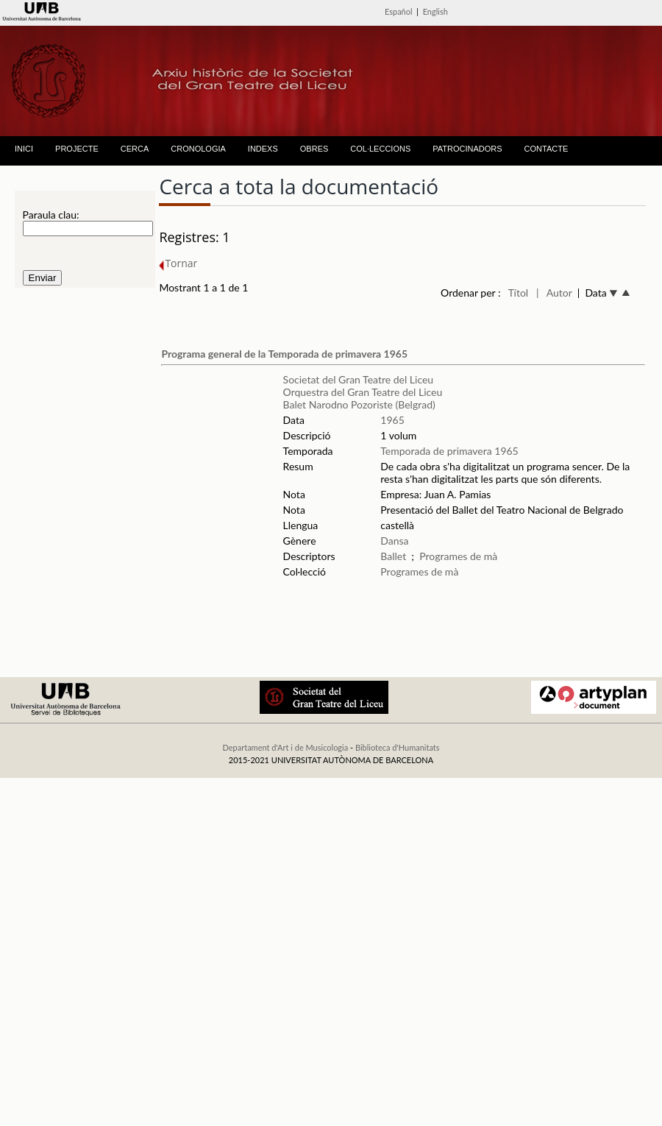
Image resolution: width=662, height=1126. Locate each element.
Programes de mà (458, 556)
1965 (392, 420)
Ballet (393, 556)
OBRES (314, 148)
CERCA (135, 148)
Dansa (394, 540)
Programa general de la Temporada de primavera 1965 (284, 353)
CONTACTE (546, 148)
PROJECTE (77, 148)
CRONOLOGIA (198, 148)
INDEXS (263, 148)
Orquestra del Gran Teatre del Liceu (363, 392)
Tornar (178, 263)
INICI (24, 148)
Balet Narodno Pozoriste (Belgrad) (359, 404)
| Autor (554, 292)
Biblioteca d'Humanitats (397, 747)
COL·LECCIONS (380, 148)
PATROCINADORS (467, 148)
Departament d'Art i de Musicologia (285, 747)
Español (399, 11)
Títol (518, 292)
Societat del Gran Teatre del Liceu (358, 379)
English (435, 11)
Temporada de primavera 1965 (449, 451)
